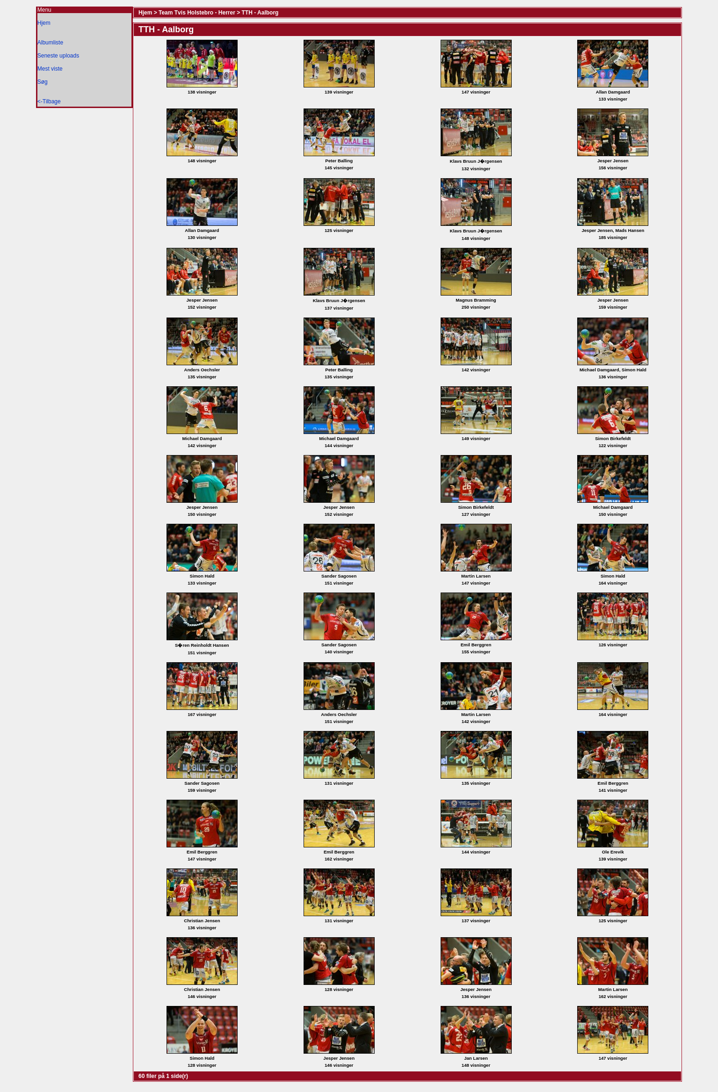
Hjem (44, 23)
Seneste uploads (58, 55)
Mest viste (50, 68)
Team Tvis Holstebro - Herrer (197, 12)
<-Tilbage (49, 101)
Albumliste (50, 42)
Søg (42, 82)
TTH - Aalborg (260, 12)
